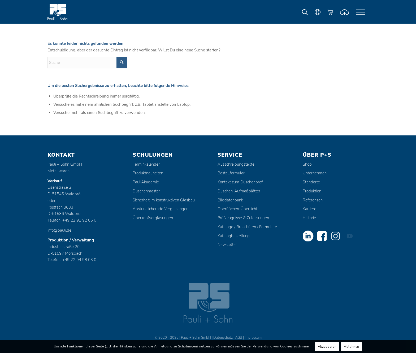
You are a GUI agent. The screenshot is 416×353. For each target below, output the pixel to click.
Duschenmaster (146, 191)
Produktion (312, 191)
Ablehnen (351, 347)
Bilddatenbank (230, 200)
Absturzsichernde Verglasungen (160, 208)
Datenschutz (223, 337)
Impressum (253, 337)
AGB (238, 337)
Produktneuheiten (148, 173)
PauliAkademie (146, 182)
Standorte (311, 182)
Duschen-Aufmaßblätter (239, 191)
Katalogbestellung (234, 236)
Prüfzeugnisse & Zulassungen (243, 217)
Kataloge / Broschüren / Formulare (247, 227)
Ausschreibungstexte (236, 164)
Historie (309, 217)
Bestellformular (231, 173)
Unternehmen (315, 173)
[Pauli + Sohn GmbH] (67, 12)
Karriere (309, 208)
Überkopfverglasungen (153, 217)
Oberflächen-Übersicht (237, 208)
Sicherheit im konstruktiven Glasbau (164, 200)
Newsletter (227, 244)
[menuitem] (360, 12)
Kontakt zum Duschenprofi (240, 182)
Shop (307, 164)
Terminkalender (146, 164)
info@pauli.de (59, 230)
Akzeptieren (327, 347)
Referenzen (313, 200)
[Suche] (87, 62)
